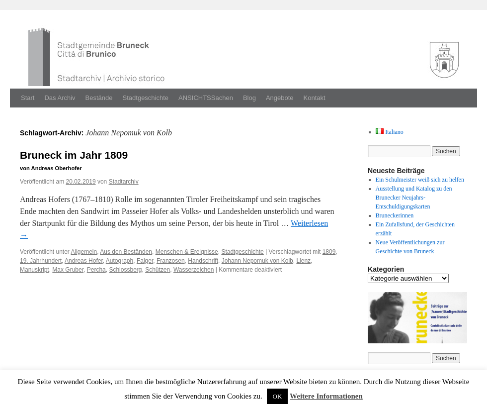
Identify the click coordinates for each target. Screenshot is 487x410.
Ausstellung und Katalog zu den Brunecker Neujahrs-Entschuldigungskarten (414, 197)
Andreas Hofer (84, 260)
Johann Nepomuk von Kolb (257, 260)
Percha (96, 269)
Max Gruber (67, 269)
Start (27, 98)
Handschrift (203, 260)
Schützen (157, 269)
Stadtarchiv (124, 181)
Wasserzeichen (193, 269)
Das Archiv (59, 98)
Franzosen (171, 260)
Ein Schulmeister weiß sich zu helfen (420, 179)
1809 (329, 251)
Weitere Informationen (326, 396)
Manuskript (34, 269)
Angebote (280, 98)
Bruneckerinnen (395, 215)
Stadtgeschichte (146, 98)
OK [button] (277, 396)
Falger (145, 260)
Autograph (119, 260)
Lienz (303, 260)
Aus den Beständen (126, 251)
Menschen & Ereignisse (187, 251)
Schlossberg (125, 269)
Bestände (99, 98)
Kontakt (314, 98)
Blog (249, 98)
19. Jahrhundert (41, 260)
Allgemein (84, 251)
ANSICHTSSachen (205, 98)
